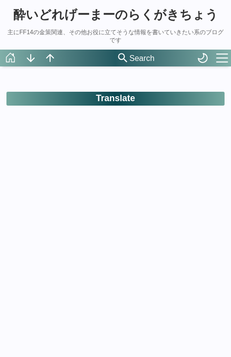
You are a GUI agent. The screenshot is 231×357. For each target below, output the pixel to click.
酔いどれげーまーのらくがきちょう (115, 14)
